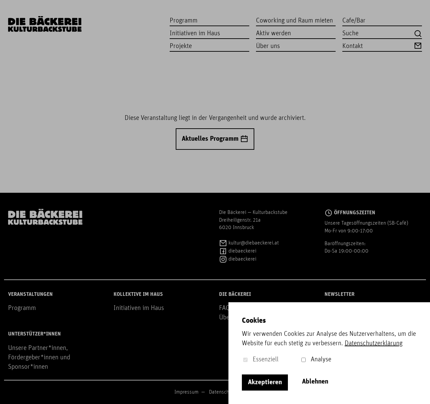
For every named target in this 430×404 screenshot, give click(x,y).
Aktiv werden (273, 34)
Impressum (186, 392)
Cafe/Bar (354, 21)
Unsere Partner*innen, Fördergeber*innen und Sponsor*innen (39, 357)
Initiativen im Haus (195, 34)
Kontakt (382, 46)
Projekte (181, 46)
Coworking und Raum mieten (294, 21)
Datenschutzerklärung (373, 344)
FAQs (226, 308)
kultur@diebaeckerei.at (249, 243)
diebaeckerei (237, 251)
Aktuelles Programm (215, 139)
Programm (184, 21)
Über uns (268, 46)
